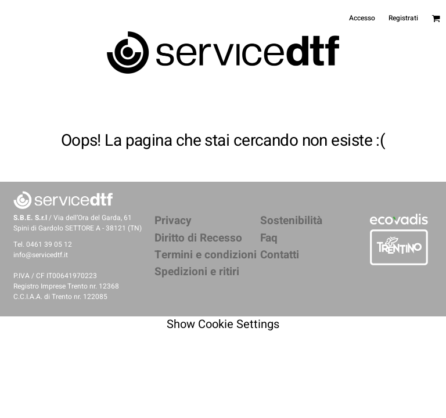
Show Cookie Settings (223, 324)
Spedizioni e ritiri (196, 272)
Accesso (362, 18)
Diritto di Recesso (198, 238)
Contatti (279, 255)
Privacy (173, 220)
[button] (399, 219)
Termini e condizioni (205, 255)
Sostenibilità (291, 220)
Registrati (403, 18)
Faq (269, 238)
